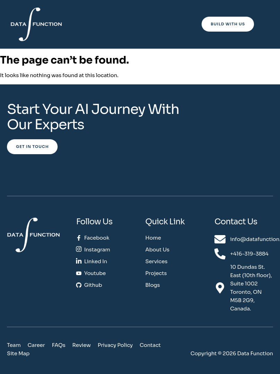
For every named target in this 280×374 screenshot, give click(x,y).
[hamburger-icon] (265, 25)
